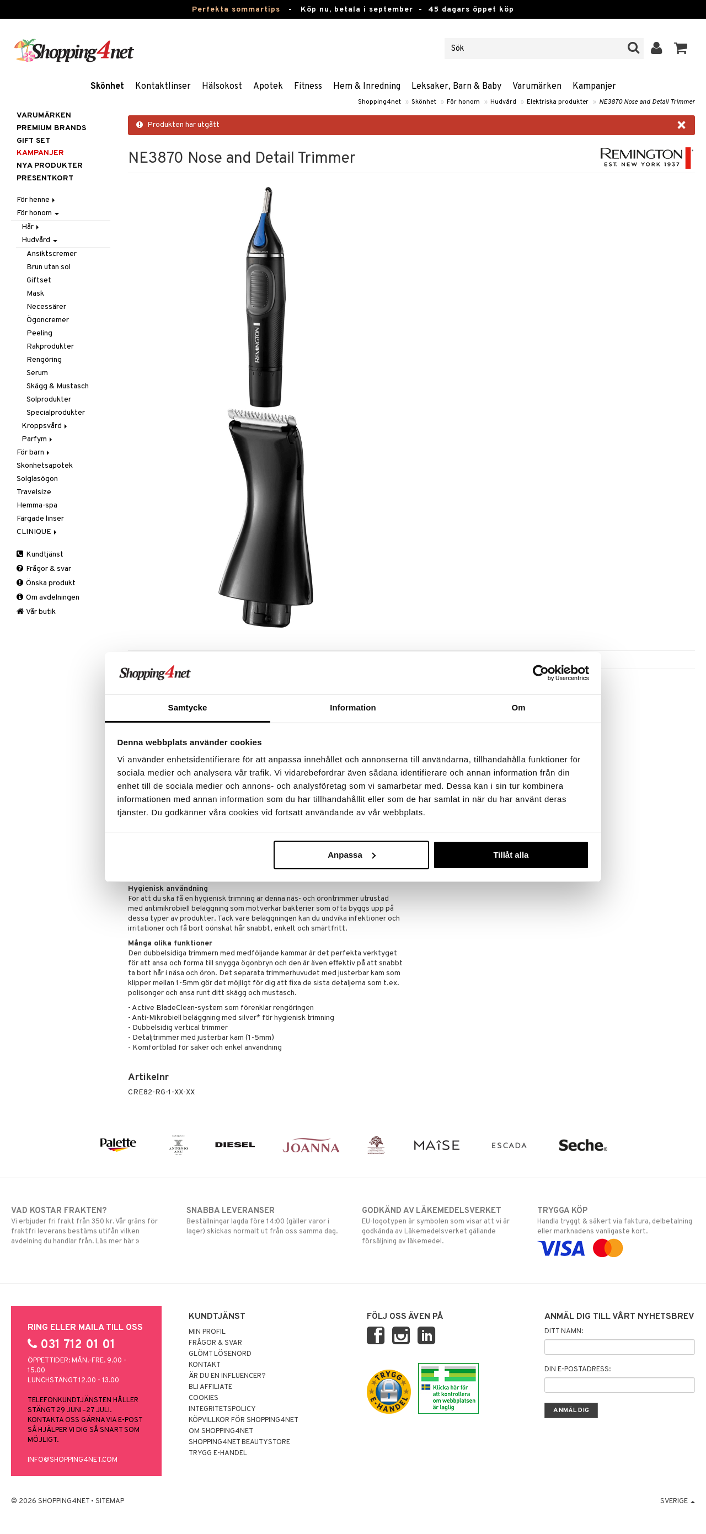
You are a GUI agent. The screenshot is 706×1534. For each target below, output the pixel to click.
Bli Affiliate (210, 1387)
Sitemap (109, 1501)
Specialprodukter (55, 413)
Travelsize (34, 492)
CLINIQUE (37, 532)
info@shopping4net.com (72, 1460)
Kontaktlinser (163, 86)
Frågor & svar (44, 569)
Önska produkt (46, 583)
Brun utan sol (48, 267)
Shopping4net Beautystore (239, 1442)
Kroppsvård (45, 426)
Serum (37, 373)
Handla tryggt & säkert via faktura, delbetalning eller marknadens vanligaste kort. (616, 1229)
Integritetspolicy (222, 1409)
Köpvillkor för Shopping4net (243, 1420)
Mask (35, 293)
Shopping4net (379, 102)
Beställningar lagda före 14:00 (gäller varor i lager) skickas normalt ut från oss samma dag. (265, 1220)
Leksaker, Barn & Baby (456, 86)
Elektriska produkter (558, 102)
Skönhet (107, 86)
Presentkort (45, 178)
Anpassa (352, 854)
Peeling (39, 333)
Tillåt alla (510, 854)
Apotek (268, 86)
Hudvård (503, 102)
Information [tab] (353, 707)
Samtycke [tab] (187, 707)
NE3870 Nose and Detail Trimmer (647, 102)
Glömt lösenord (220, 1354)
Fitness (308, 86)
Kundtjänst (40, 554)
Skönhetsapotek (45, 466)
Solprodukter (48, 399)
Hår (31, 227)
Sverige (677, 1501)
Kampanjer (594, 86)
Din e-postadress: (577, 1369)
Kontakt (205, 1365)
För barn (34, 452)
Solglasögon (37, 479)
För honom (463, 102)
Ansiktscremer (51, 254)
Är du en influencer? (227, 1376)
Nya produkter (50, 165)
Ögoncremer (47, 320)
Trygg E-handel (218, 1453)
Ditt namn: (563, 1331)
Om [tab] (518, 707)
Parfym (38, 439)
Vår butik (36, 612)
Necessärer (46, 307)
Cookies (203, 1398)
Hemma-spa (37, 505)
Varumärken (536, 86)
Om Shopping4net (221, 1431)
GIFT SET (33, 141)
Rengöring (44, 360)
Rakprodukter (50, 346)
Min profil (207, 1332)
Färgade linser (40, 518)
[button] (681, 48)
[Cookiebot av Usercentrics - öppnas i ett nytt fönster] (541, 673)
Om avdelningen (48, 597)
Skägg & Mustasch (57, 386)
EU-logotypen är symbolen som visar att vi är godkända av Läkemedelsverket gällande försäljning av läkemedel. (441, 1225)
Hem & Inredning (366, 86)
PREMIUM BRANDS (51, 128)
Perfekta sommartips (236, 9)
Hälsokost (222, 86)
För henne (37, 200)
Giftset (38, 280)
